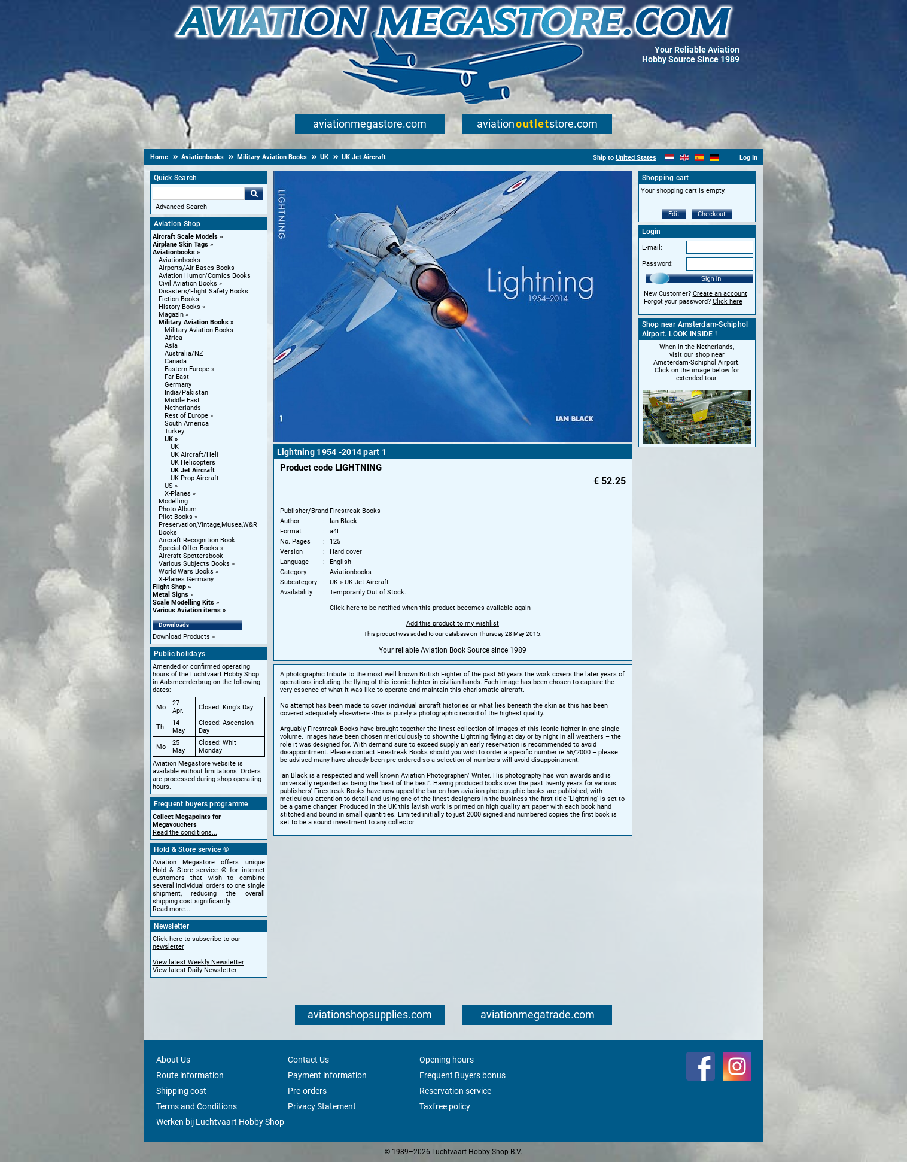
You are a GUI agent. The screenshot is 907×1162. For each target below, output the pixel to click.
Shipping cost (181, 1091)
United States (636, 158)
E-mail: (652, 247)
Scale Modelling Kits (183, 602)
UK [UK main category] (175, 447)
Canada (176, 361)
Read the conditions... (185, 832)
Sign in (711, 278)
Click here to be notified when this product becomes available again (430, 608)
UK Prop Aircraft (195, 478)
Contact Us (308, 1059)
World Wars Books (186, 571)
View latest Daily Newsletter (195, 970)
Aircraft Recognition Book (197, 540)
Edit (674, 214)
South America (187, 423)
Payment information (327, 1075)
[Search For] (199, 193)
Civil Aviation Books (188, 283)
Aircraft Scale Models (185, 237)
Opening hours (446, 1059)
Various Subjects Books (194, 564)
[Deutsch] (714, 158)
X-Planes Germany (186, 579)
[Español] (699, 158)
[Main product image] (452, 440)
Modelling (173, 501)
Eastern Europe (187, 369)
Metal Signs (170, 595)
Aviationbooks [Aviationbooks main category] (179, 260)
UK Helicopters (193, 462)
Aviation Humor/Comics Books (205, 276)
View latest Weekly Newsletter (198, 962)
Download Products (181, 637)
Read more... (171, 909)
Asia (171, 346)
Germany (178, 385)
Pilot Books (176, 517)
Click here (727, 301)
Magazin (171, 314)
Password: (657, 264)
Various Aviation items (187, 610)
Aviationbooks (174, 252)
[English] (684, 158)
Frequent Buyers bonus (462, 1075)
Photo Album (178, 509)
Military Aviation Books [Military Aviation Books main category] (199, 330)
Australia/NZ (184, 353)
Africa (173, 338)
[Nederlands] (669, 158)
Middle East (182, 400)
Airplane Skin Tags (180, 244)
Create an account (720, 294)
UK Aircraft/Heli (194, 455)
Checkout (712, 214)
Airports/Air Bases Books (197, 268)
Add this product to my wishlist (452, 623)
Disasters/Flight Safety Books (203, 291)
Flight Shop (169, 587)
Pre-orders (307, 1091)
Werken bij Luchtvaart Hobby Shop (220, 1122)
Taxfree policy (444, 1106)
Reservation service (455, 1091)
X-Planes (178, 493)
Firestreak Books (355, 511)
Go (254, 193)
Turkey (174, 431)
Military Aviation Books (194, 322)
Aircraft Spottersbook (191, 556)
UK (169, 439)
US (169, 486)
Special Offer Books (188, 548)
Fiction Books (179, 299)
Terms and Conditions (196, 1106)
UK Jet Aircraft (193, 470)
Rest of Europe (186, 416)
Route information (190, 1075)
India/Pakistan (186, 392)
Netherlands (183, 408)
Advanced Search (181, 207)
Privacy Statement (322, 1106)
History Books (179, 307)
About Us (173, 1059)
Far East (177, 377)
